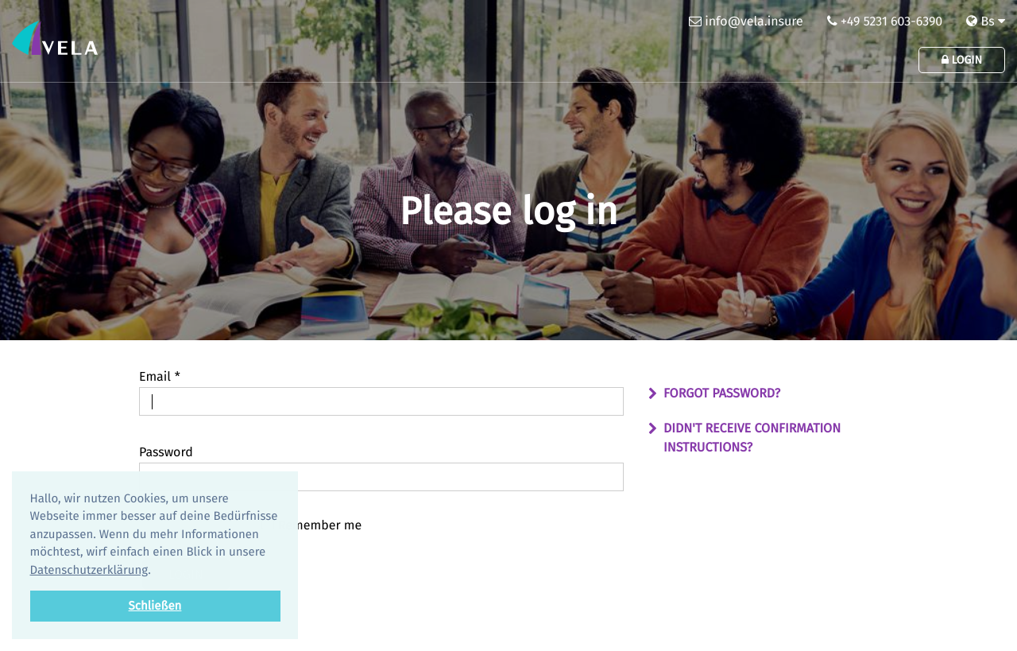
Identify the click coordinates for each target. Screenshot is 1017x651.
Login (962, 60)
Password (166, 452)
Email (159, 377)
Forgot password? (721, 393)
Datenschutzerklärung (89, 570)
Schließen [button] (155, 606)
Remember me (311, 525)
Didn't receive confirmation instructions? (752, 438)
